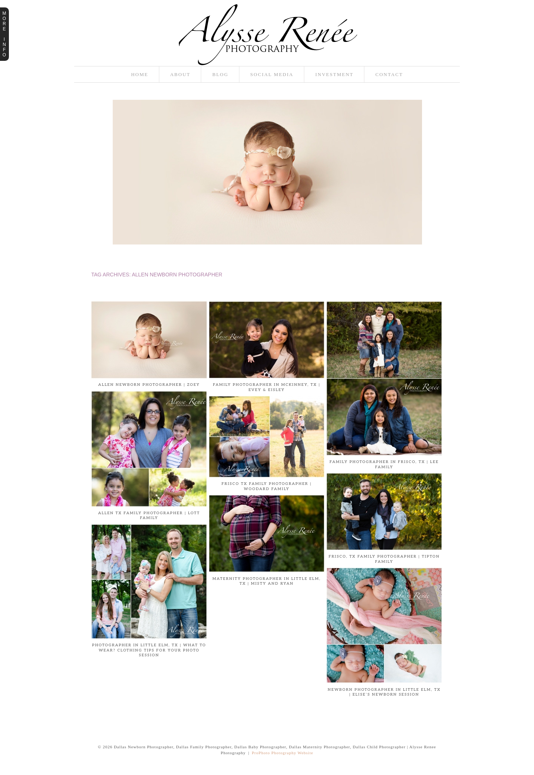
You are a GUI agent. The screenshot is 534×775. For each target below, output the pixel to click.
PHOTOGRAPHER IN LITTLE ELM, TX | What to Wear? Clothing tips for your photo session (149, 650)
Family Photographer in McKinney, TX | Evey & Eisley (266, 387)
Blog (220, 74)
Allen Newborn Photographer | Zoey (149, 384)
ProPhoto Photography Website (282, 753)
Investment (334, 74)
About (180, 74)
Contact (389, 74)
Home (139, 74)
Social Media (271, 74)
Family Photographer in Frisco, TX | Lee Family (384, 464)
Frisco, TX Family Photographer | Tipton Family (384, 559)
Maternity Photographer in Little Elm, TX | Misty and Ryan (266, 581)
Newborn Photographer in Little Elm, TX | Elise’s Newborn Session (384, 692)
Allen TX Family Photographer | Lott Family (149, 516)
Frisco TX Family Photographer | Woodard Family (267, 486)
